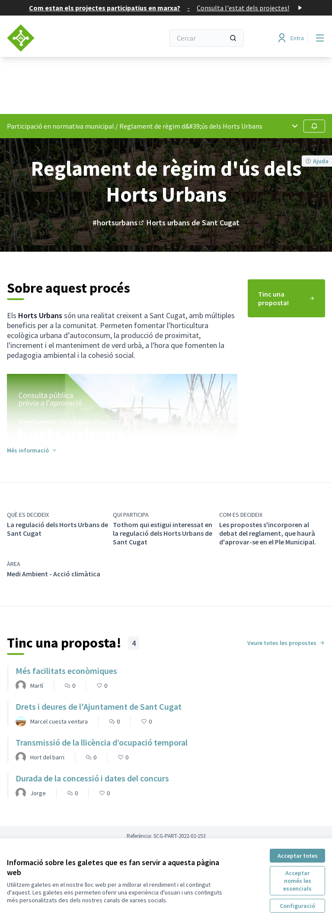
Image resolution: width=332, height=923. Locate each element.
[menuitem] (286, 298)
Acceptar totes (298, 856)
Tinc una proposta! (286, 298)
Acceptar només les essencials (297, 880)
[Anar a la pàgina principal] (64, 38)
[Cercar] (206, 38)
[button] (32, 450)
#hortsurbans (119, 223)
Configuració (297, 906)
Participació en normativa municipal (60, 126)
